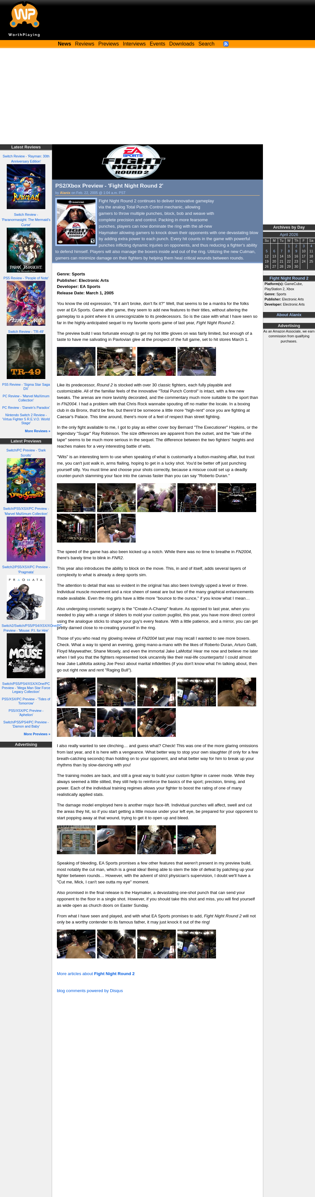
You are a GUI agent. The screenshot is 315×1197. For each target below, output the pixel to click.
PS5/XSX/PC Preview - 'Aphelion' (26, 713)
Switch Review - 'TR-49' (26, 331)
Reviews (84, 43)
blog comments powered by (90, 990)
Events (157, 43)
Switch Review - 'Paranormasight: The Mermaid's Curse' (26, 220)
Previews (108, 43)
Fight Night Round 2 (289, 278)
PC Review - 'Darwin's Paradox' (26, 407)
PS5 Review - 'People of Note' (26, 278)
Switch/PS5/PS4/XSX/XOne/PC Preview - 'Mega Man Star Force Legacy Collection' (26, 688)
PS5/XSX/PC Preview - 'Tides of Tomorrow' (26, 701)
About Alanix (289, 315)
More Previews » (37, 734)
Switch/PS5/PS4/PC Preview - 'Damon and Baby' (26, 724)
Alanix (65, 193)
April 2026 (289, 234)
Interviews (134, 43)
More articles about (96, 973)
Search (206, 43)
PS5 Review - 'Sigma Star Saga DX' (26, 387)
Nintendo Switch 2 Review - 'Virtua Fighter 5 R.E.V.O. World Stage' (26, 419)
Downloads (181, 43)
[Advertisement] (157, 96)
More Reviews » (37, 431)
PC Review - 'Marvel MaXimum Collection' (26, 398)
